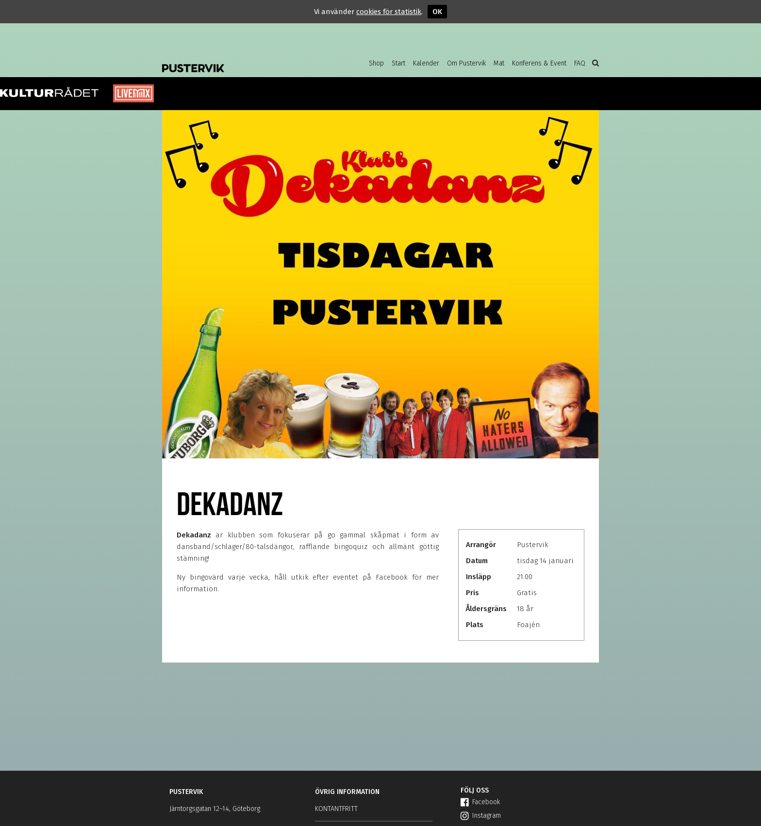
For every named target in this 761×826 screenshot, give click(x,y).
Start (398, 63)
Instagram (481, 815)
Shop (376, 63)
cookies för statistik (388, 11)
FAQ (579, 63)
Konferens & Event (539, 63)
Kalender (426, 63)
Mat (499, 63)
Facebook (480, 802)
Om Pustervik (466, 63)
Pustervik (239, 60)
